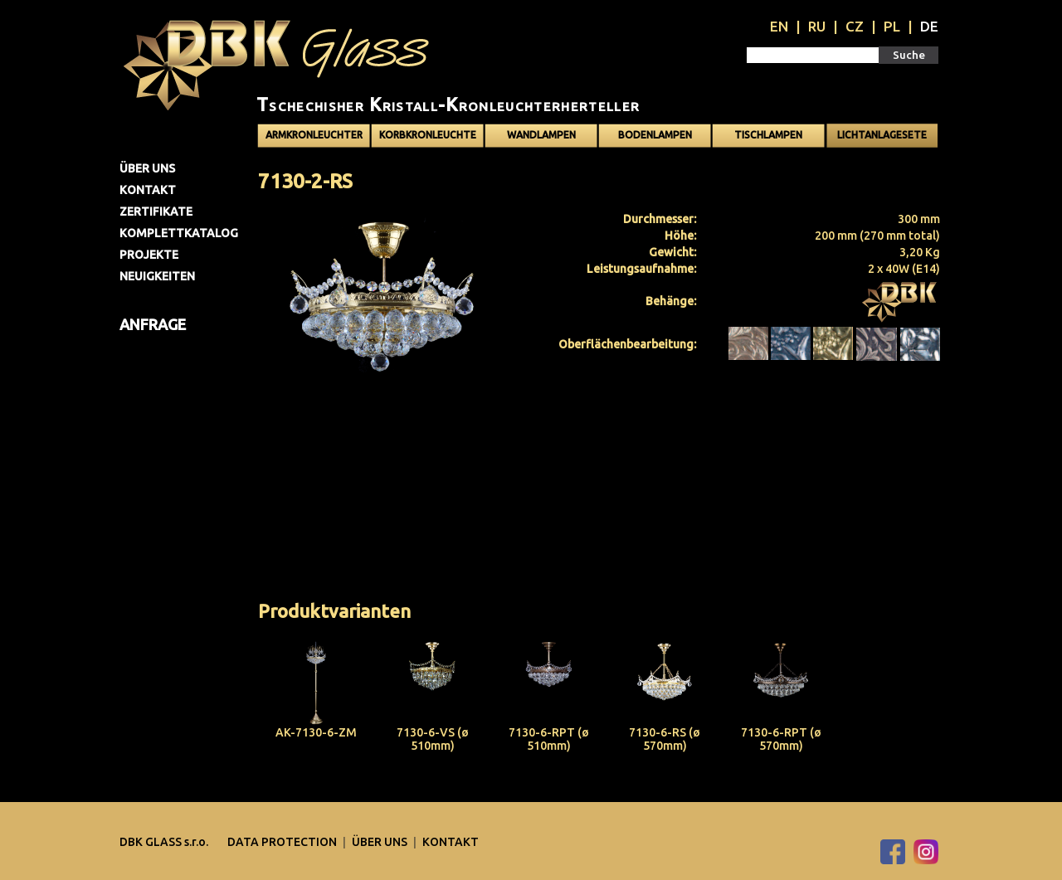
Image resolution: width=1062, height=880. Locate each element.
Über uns (147, 168)
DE (929, 26)
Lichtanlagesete (882, 134)
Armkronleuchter (314, 134)
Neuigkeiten (157, 276)
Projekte (148, 254)
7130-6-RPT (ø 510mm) (549, 739)
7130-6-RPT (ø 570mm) (781, 739)
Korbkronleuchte (427, 134)
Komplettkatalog (178, 233)
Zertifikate (155, 211)
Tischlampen (768, 134)
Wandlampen (541, 134)
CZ (854, 26)
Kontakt (147, 190)
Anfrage (152, 324)
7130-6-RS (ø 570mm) (664, 739)
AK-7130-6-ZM (316, 732)
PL (892, 26)
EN (779, 26)
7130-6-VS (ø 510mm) (433, 739)
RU (817, 26)
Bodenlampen (655, 134)
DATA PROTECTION (283, 841)
